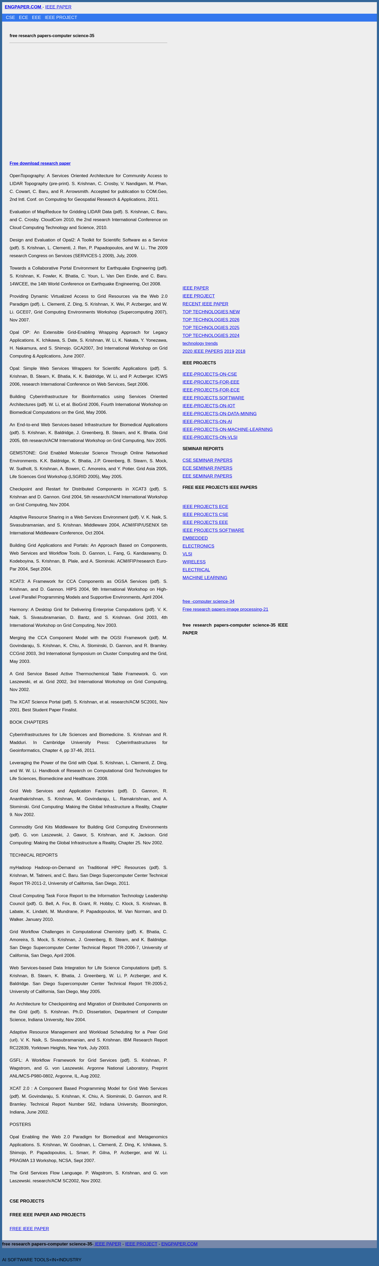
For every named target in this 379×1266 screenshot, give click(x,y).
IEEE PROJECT (61, 17)
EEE (37, 17)
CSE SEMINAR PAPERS (207, 460)
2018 (240, 351)
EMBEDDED (195, 538)
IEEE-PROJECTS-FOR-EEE (210, 382)
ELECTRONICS (198, 546)
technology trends (200, 343)
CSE (11, 17)
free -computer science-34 (208, 601)
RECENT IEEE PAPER (205, 303)
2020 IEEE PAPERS (202, 351)
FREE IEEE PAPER (29, 1228)
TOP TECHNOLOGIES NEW (211, 311)
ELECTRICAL (196, 569)
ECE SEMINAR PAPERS (207, 468)
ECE (24, 17)
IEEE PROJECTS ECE (205, 506)
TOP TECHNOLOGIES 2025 (210, 327)
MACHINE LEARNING (204, 577)
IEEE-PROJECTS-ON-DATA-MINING (219, 413)
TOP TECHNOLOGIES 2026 (210, 319)
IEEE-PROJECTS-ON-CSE (209, 374)
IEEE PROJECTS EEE (205, 522)
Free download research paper (40, 163)
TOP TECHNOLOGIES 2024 (210, 335)
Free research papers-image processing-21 (225, 609)
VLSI (187, 554)
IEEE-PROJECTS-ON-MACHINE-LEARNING (227, 429)
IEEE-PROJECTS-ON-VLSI (209, 437)
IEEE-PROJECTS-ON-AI (207, 421)
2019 (229, 351)
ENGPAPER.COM (179, 1244)
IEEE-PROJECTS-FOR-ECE (211, 390)
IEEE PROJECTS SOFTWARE (213, 397)
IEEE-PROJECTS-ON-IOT (208, 405)
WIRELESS (194, 561)
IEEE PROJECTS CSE (205, 514)
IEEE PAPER (58, 6)
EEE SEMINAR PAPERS (207, 476)
